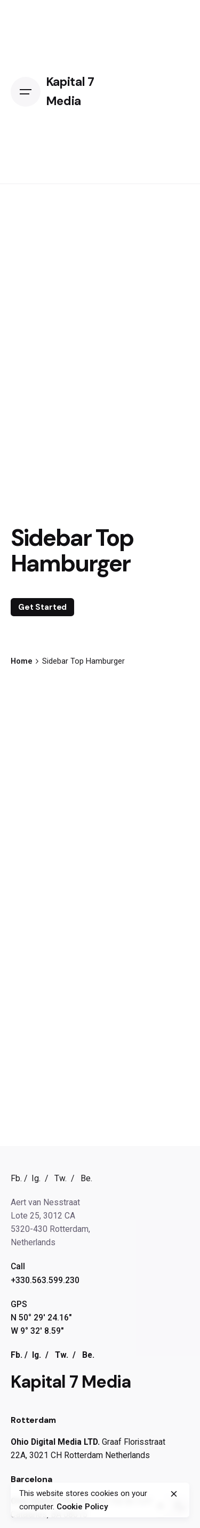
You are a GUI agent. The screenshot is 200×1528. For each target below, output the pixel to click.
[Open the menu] (28, 92)
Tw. (60, 1178)
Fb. (16, 1178)
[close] (174, 1494)
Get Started (42, 607)
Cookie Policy (82, 1506)
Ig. (36, 1178)
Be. (86, 1178)
